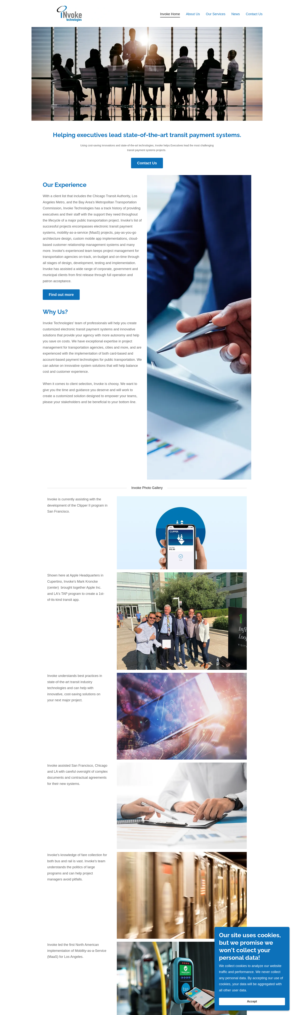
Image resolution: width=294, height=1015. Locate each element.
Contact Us (147, 163)
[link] (71, 13)
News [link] (235, 14)
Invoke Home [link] (170, 14)
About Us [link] (193, 14)
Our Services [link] (215, 14)
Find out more (61, 295)
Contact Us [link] (254, 14)
